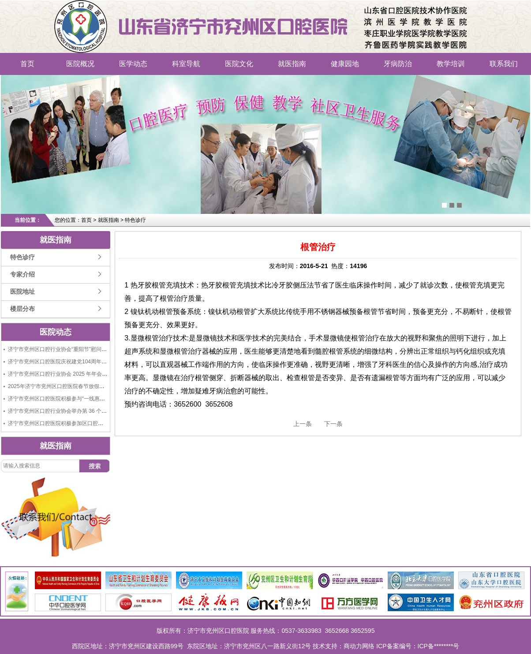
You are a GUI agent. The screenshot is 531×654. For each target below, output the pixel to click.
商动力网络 (359, 646)
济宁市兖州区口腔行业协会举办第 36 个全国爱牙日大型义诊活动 (84, 411)
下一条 (333, 423)
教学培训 (451, 63)
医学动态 (133, 63)
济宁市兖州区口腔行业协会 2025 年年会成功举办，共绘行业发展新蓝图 (92, 374)
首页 (27, 63)
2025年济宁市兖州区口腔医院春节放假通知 (59, 386)
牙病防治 (398, 63)
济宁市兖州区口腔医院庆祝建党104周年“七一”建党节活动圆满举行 (85, 362)
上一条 (302, 423)
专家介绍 (22, 274)
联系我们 (504, 63)
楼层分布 (22, 309)
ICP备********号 (439, 646)
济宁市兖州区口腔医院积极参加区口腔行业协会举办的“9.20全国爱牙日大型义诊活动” (107, 423)
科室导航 (186, 63)
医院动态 (55, 332)
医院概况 (80, 63)
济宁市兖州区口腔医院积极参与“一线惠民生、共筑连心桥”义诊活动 (86, 399)
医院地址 (22, 291)
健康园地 (345, 63)
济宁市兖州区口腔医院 (108, 15)
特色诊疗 (22, 257)
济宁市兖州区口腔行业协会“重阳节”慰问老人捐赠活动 (70, 349)
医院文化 (239, 63)
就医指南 (292, 63)
